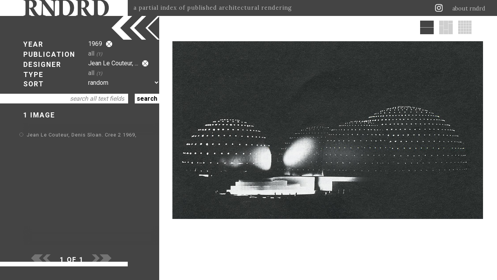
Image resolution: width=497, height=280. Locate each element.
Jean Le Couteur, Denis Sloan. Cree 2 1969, (82, 135)
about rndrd (468, 8)
